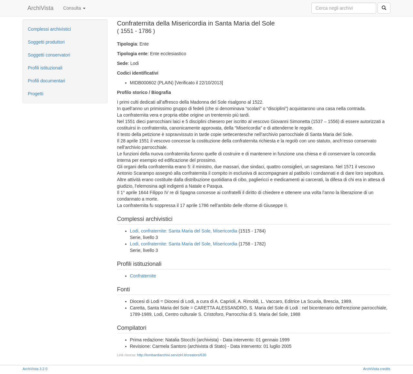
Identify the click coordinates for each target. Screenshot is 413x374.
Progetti (35, 93)
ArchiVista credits (376, 369)
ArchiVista (40, 8)
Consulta (74, 8)
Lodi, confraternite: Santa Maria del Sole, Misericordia (183, 231)
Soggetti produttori (46, 42)
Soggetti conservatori (49, 54)
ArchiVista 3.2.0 (35, 369)
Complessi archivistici (49, 29)
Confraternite (143, 275)
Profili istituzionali (45, 67)
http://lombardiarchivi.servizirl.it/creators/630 (171, 355)
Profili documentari (46, 80)
